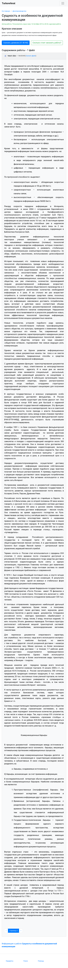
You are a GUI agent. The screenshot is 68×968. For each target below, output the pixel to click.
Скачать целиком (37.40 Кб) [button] (15, 43)
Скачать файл (31, 56)
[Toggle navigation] (62, 3)
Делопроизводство (19, 11)
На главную (6, 11)
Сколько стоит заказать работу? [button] (47, 43)
